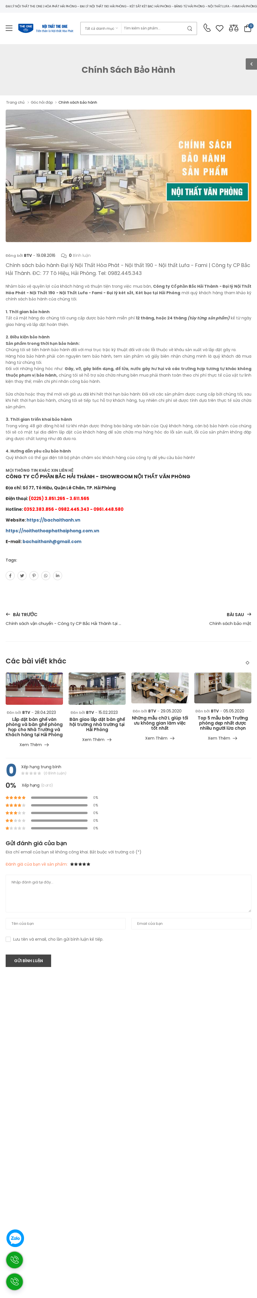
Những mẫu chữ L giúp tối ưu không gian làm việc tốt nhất (160, 723)
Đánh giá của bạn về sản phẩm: (36, 864)
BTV (28, 255)
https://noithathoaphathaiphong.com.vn (52, 531)
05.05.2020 (233, 711)
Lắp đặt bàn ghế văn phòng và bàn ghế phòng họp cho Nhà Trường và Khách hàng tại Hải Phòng (34, 727)
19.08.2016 (45, 255)
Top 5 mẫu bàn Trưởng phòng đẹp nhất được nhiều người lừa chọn (223, 723)
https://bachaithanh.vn (53, 520)
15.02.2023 (108, 712)
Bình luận (76, 255)
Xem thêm (30, 745)
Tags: (11, 560)
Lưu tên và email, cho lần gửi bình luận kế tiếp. (58, 939)
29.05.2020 (171, 711)
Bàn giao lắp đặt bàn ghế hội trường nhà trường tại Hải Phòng (97, 724)
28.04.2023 (45, 712)
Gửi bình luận (28, 961)
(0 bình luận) (55, 773)
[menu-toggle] (9, 28)
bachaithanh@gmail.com (52, 542)
